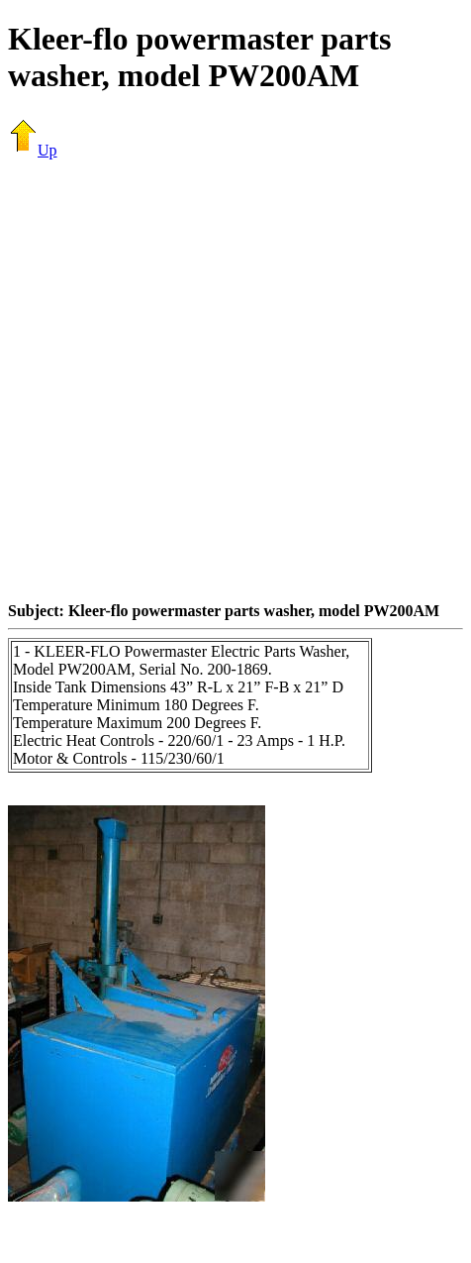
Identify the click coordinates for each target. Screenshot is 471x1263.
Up (32, 150)
